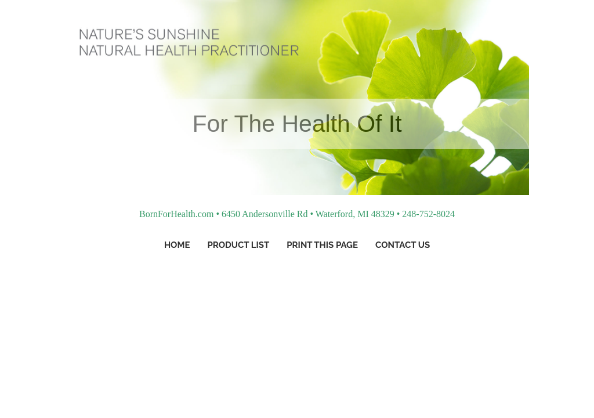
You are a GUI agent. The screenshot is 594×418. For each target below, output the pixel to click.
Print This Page (322, 245)
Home (177, 245)
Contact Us (402, 245)
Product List (238, 245)
